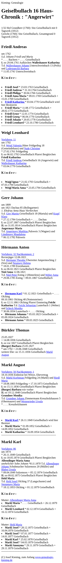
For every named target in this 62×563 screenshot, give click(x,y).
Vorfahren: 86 (8, 448)
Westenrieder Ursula (32, 401)
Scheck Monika (14, 308)
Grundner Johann (15, 398)
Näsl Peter (12, 275)
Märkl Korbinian (15, 377)
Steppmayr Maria (10, 484)
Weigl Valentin (14, 145)
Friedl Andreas (14, 160)
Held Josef (12, 481)
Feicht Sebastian (28, 305)
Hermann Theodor (16, 260)
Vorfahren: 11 (8, 139)
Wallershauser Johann (18, 65)
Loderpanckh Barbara (17, 68)
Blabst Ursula (8, 469)
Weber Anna (51, 275)
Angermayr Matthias (17, 231)
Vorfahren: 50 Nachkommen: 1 (17, 371)
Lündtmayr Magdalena (13, 234)
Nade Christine (32, 148)
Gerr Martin (13, 213)
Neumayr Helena (22, 263)
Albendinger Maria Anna (23, 500)
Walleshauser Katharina (13, 163)
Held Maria (16, 524)
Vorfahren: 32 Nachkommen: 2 (17, 254)
